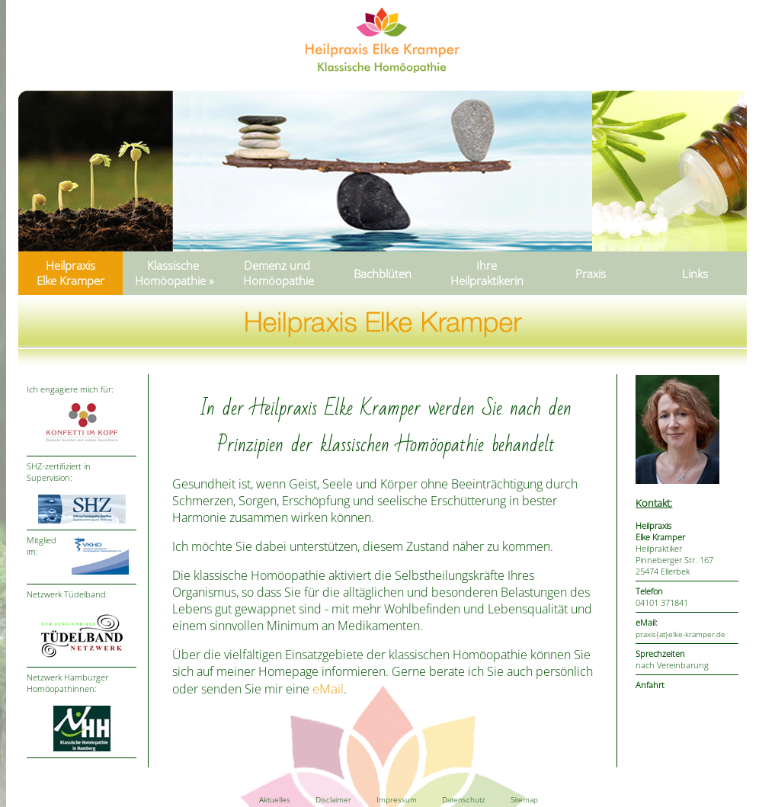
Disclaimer (333, 799)
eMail (328, 688)
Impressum (396, 799)
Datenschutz (463, 799)
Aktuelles (274, 799)
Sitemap (524, 799)
